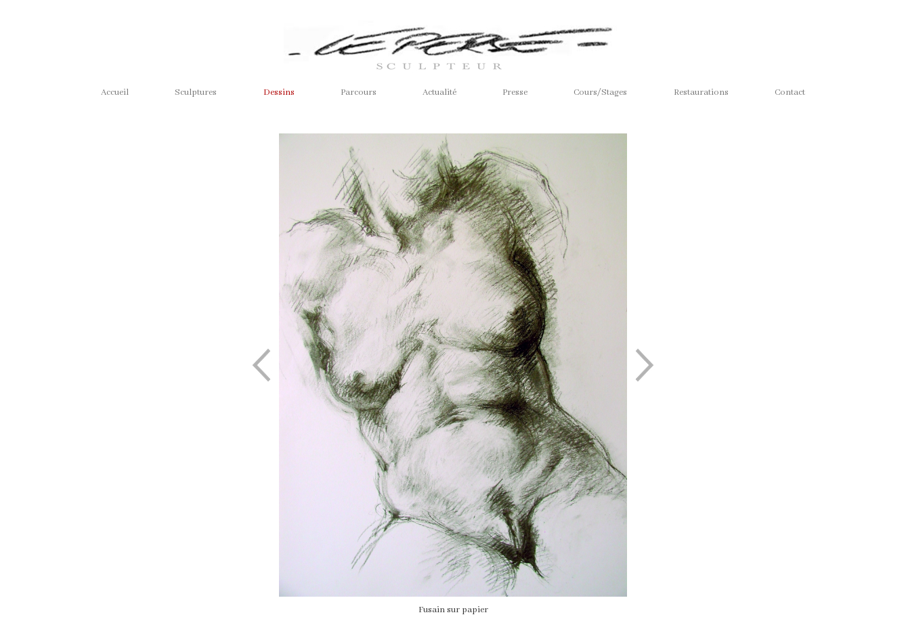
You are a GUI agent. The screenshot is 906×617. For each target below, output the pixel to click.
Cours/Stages (600, 92)
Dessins (279, 92)
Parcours (358, 92)
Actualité (439, 92)
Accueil (115, 92)
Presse (514, 92)
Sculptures (196, 92)
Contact (790, 92)
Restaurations (701, 92)
